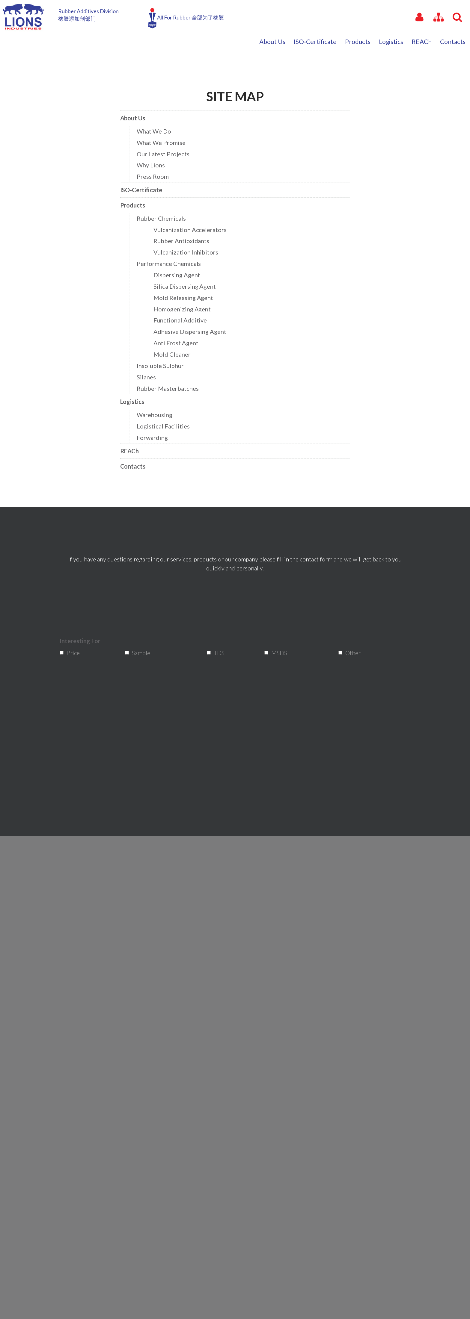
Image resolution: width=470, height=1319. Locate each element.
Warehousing (157, 410)
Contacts (135, 460)
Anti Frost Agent (177, 340)
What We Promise (163, 146)
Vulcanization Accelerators (191, 231)
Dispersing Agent (178, 275)
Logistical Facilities (165, 421)
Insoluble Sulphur (162, 362)
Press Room (155, 179)
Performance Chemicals (171, 264)
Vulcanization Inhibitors (187, 252)
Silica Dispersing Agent (186, 285)
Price (72, 652)
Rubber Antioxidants (183, 242)
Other (351, 652)
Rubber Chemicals (163, 219)
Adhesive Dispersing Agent (191, 329)
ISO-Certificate (143, 192)
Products (135, 207)
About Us (135, 122)
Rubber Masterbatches (170, 384)
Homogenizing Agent (184, 308)
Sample (139, 652)
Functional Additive (182, 319)
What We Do (156, 135)
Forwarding (155, 432)
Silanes (149, 373)
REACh (132, 445)
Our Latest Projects (165, 157)
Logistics (135, 397)
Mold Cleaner (174, 352)
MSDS (277, 652)
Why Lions (153, 168)
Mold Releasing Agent (185, 296)
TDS (219, 652)
